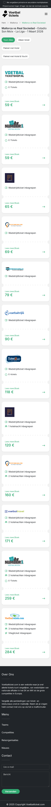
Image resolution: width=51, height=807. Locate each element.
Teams (5, 724)
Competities (8, 732)
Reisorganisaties (10, 740)
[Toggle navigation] (46, 14)
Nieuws (5, 747)
